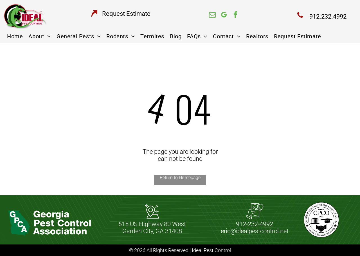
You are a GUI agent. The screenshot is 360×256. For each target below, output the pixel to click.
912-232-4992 (254, 224)
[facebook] (235, 15)
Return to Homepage (180, 177)
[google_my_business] (224, 15)
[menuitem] (15, 36)
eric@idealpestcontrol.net (255, 231)
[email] (212, 15)
